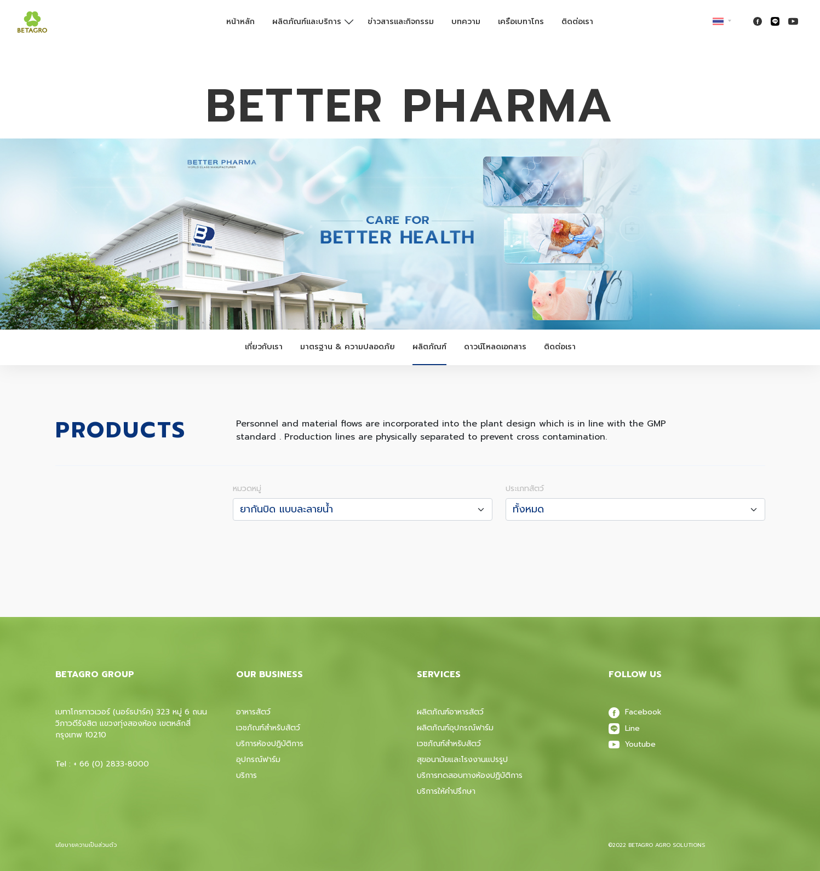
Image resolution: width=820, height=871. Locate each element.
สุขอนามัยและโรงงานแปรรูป (462, 759)
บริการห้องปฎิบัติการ (269, 743)
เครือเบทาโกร (521, 21)
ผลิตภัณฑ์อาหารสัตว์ (450, 712)
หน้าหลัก (240, 21)
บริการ (246, 775)
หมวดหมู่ (247, 488)
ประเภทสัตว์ (525, 488)
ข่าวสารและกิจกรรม (401, 21)
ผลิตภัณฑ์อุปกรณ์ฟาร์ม (455, 728)
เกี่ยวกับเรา (264, 347)
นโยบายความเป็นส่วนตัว (86, 845)
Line (624, 728)
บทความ (465, 21)
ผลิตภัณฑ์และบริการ (306, 21)
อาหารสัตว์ (253, 712)
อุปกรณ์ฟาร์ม (258, 759)
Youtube (632, 744)
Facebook (635, 712)
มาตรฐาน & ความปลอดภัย (347, 347)
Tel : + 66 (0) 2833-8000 (102, 764)
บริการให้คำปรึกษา (446, 791)
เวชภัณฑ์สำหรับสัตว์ (268, 728)
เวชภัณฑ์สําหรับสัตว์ (449, 743)
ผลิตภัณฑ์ (429, 347)
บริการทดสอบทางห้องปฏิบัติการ (470, 775)
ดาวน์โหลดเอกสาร (495, 347)
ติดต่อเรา (577, 21)
